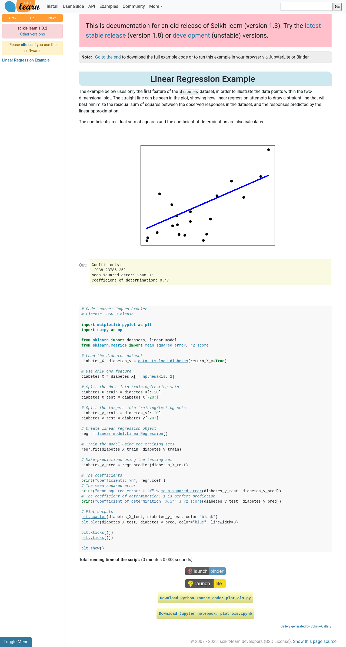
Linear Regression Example (26, 60)
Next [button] (52, 18)
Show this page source (315, 641)
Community (133, 6)
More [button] (154, 6)
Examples (108, 6)
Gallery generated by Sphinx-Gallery (305, 626)
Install (52, 6)
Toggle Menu (16, 641)
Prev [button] (12, 18)
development (191, 35)
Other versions (32, 34)
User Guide (73, 6)
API (91, 6)
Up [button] (32, 18)
